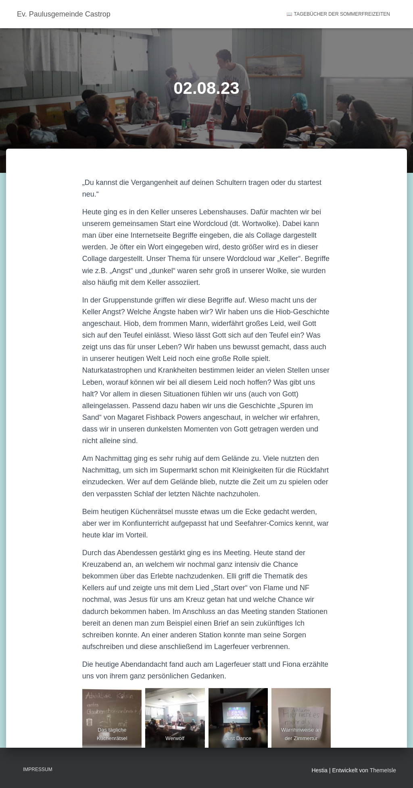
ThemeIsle (383, 770)
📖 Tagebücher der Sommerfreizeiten (338, 14)
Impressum (37, 769)
